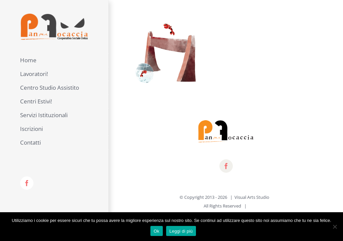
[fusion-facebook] (226, 166)
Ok (156, 231)
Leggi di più (181, 231)
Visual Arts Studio (251, 197)
